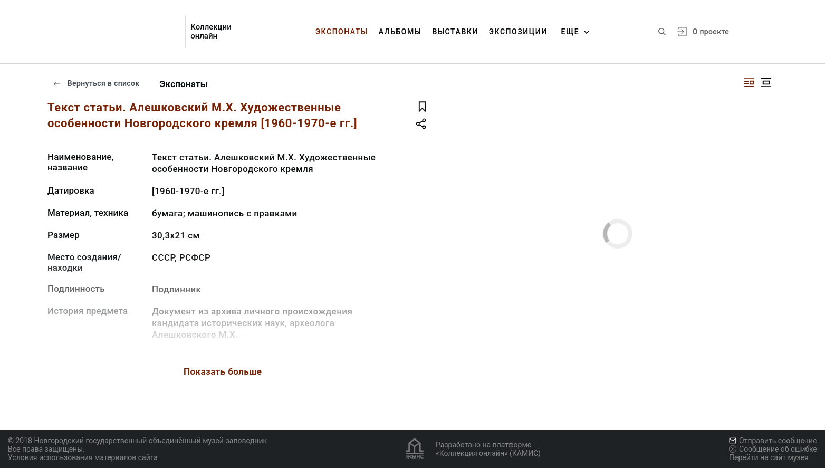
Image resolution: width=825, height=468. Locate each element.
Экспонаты (341, 31)
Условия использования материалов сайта (83, 457)
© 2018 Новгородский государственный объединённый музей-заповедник (137, 440)
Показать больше (223, 371)
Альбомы (400, 31)
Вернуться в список (96, 83)
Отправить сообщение (773, 440)
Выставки (455, 31)
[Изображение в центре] (765, 82)
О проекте (711, 31)
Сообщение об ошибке (773, 449)
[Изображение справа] (749, 82)
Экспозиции (518, 31)
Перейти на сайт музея (769, 457)
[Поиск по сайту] (662, 32)
